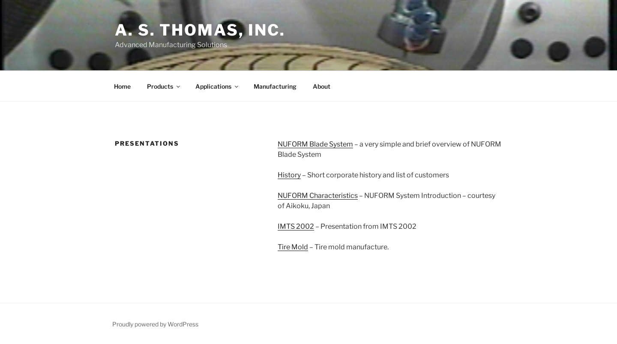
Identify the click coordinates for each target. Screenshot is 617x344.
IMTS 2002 (296, 226)
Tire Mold (293, 247)
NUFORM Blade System (315, 144)
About (321, 86)
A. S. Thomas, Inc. (200, 30)
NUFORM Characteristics (318, 195)
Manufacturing (275, 86)
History (289, 175)
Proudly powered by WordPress (155, 324)
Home (122, 86)
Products (164, 86)
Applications (217, 86)
